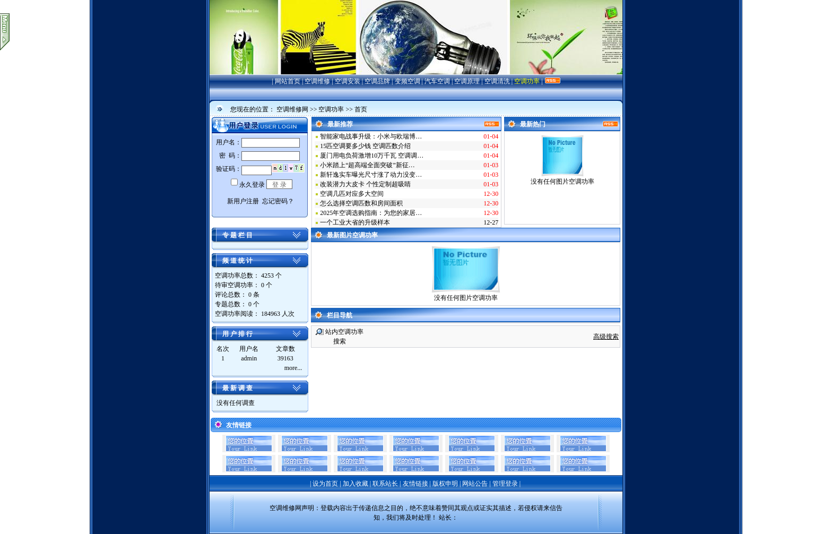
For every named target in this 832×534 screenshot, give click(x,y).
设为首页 (325, 483)
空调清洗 (497, 81)
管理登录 (505, 483)
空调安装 (347, 81)
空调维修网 (292, 109)
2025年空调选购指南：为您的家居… (371, 213)
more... (293, 368)
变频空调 (407, 81)
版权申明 (445, 483)
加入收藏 (355, 483)
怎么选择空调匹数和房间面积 (361, 203)
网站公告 (475, 483)
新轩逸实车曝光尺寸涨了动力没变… (371, 174)
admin (249, 358)
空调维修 (317, 81)
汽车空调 (437, 81)
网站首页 (287, 81)
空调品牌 (377, 81)
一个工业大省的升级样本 (355, 222)
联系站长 (385, 483)
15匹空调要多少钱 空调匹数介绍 (365, 146)
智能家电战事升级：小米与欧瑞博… (371, 136)
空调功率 (527, 81)
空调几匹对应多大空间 (352, 193)
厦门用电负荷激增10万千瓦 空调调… (371, 155)
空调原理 (467, 81)
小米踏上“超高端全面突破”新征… (367, 165)
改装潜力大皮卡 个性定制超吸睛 (365, 184)
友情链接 (415, 483)
